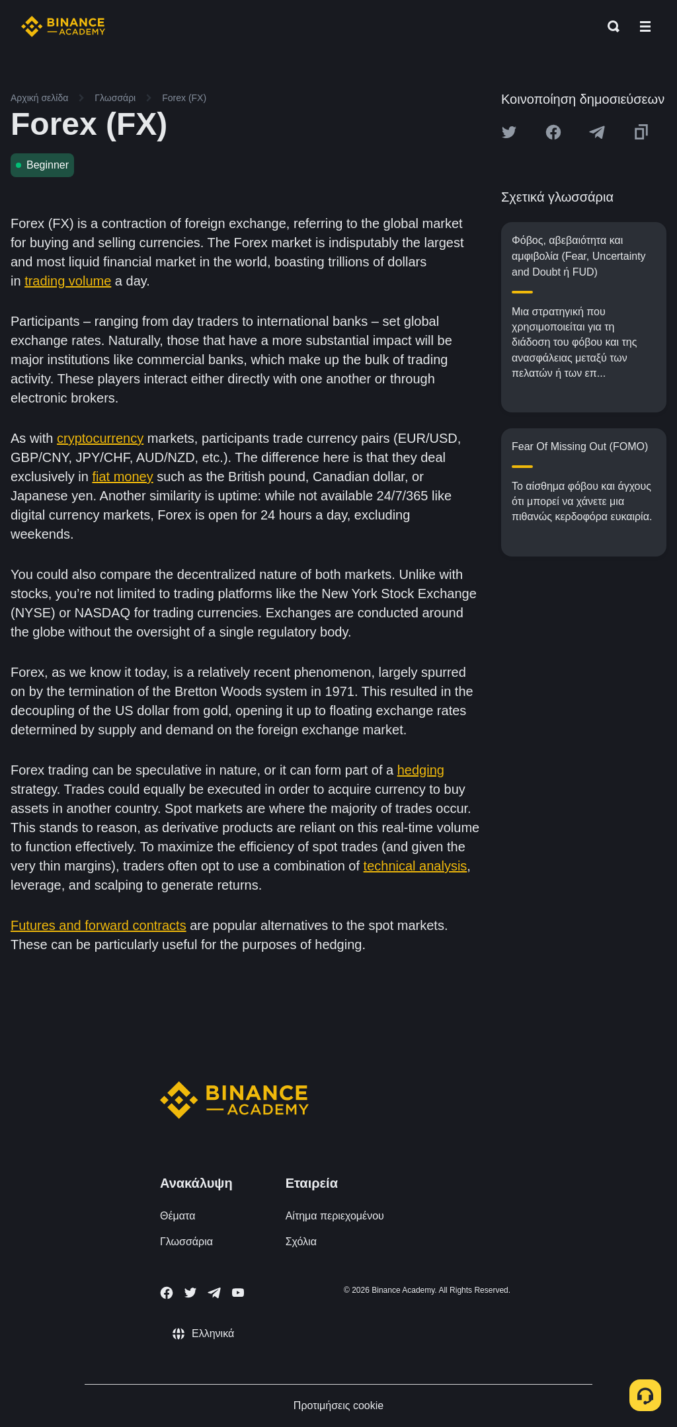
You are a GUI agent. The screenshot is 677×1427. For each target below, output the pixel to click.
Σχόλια (301, 1241)
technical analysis (415, 866)
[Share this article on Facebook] (553, 132)
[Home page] (63, 26)
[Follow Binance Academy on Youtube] (238, 1292)
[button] (645, 26)
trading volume (67, 281)
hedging (420, 770)
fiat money (122, 476)
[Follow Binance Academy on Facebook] (166, 1292)
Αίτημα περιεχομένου (335, 1215)
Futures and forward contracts (98, 925)
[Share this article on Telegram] (597, 132)
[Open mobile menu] (645, 26)
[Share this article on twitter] (509, 132)
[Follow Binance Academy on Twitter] (190, 1293)
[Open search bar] (609, 26)
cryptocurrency (100, 438)
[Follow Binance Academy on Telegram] (214, 1293)
